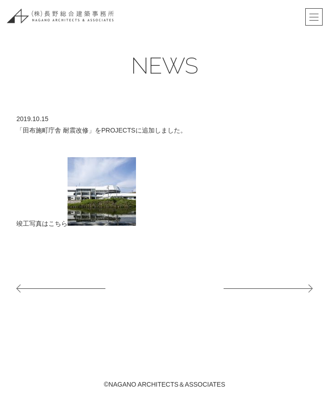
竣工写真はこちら (42, 223)
